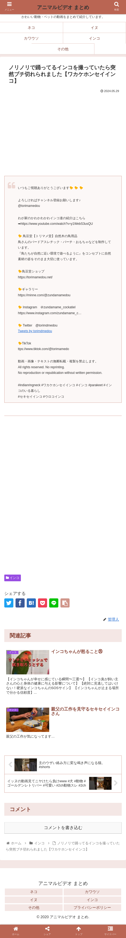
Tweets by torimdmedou (35, 331)
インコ (12, 578)
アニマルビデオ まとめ (63, 7)
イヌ (33, 900)
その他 (33, 907)
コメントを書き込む (63, 827)
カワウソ (92, 892)
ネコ (33, 892)
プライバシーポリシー (92, 907)
